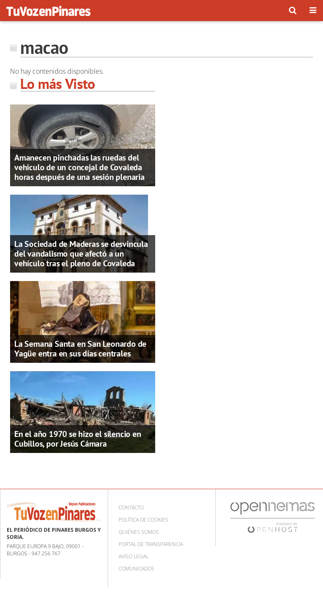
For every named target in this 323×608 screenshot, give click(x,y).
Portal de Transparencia (151, 544)
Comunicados (136, 568)
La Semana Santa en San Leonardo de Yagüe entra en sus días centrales (80, 348)
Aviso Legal (133, 556)
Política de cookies (143, 519)
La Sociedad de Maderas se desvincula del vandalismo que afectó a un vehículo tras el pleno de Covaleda (81, 253)
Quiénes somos (139, 532)
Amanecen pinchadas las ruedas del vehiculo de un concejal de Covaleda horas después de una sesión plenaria (79, 167)
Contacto (131, 507)
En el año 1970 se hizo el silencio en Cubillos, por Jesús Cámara (77, 439)
